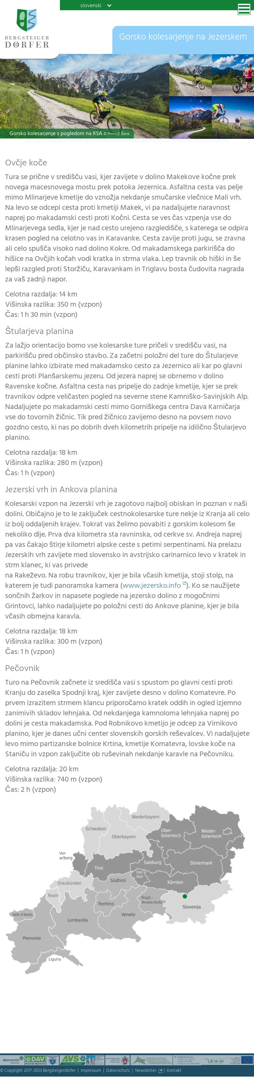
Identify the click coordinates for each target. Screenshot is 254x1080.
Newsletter (146, 1071)
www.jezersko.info (152, 586)
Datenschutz (118, 1071)
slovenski (90, 5)
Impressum (91, 1071)
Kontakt (174, 1071)
